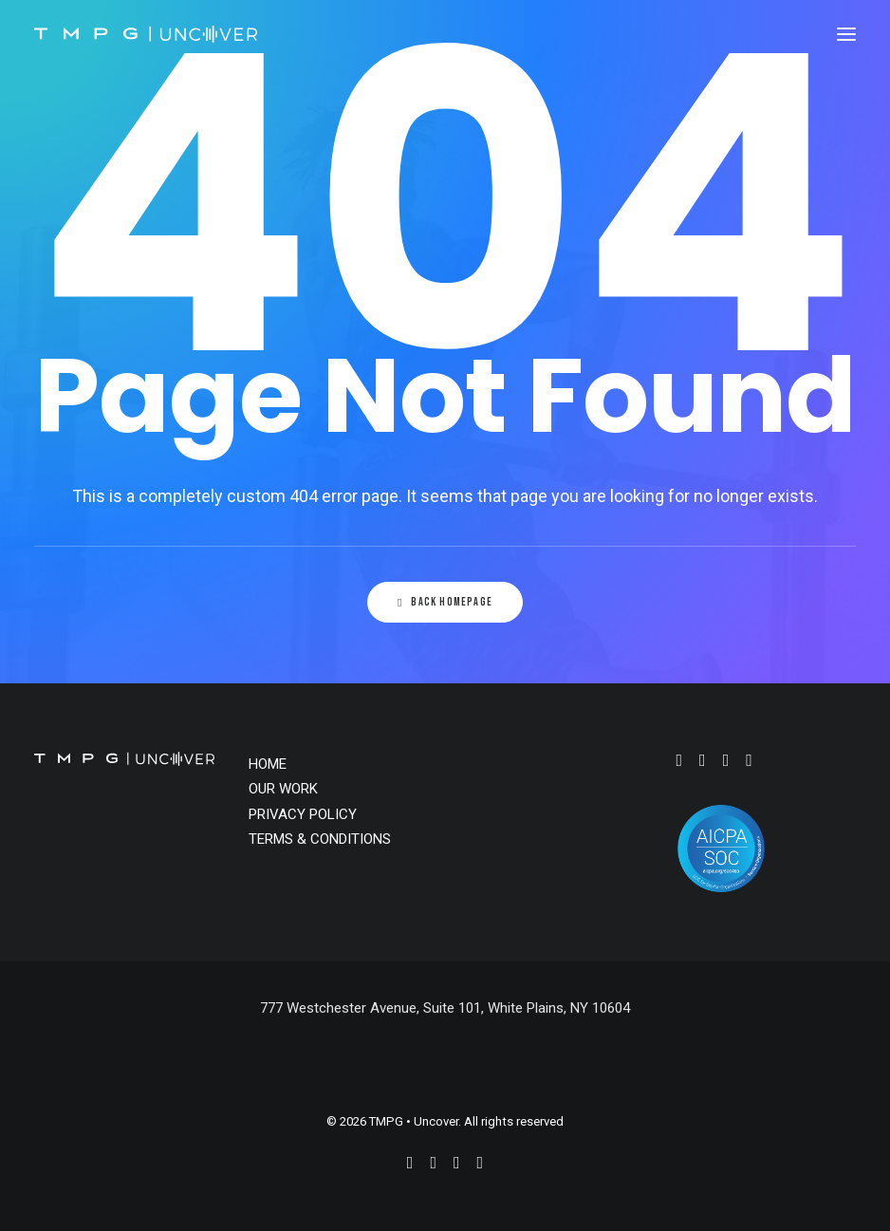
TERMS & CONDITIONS (320, 839)
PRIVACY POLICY (303, 814)
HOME (268, 764)
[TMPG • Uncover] (145, 34)
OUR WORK (283, 788)
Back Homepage (445, 602)
